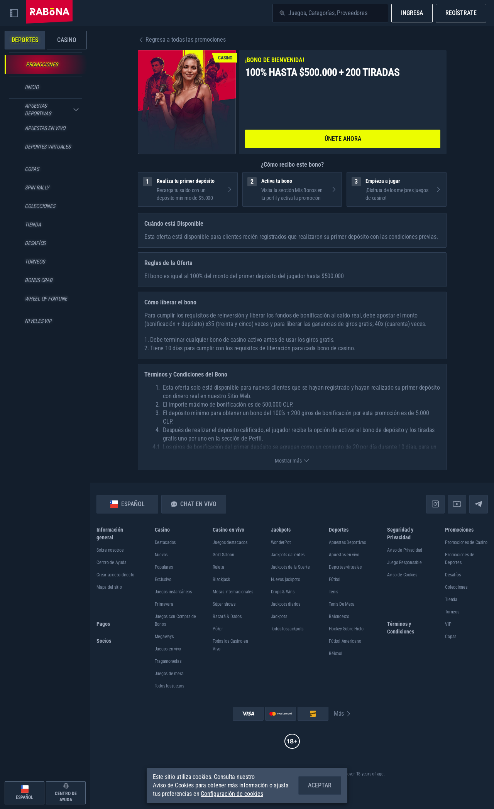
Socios (103, 641)
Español (127, 504)
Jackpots (279, 616)
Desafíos (452, 575)
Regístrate (461, 13)
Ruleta (218, 567)
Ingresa (412, 13)
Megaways (164, 636)
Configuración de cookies (232, 793)
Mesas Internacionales (233, 592)
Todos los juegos (169, 686)
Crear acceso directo (115, 575)
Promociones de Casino (466, 542)
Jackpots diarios (285, 604)
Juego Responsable (404, 562)
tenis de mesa (342, 604)
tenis (333, 592)
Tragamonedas (168, 661)
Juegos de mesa (169, 673)
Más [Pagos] (343, 713)
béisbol (335, 653)
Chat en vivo (194, 504)
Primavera (164, 604)
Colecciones (456, 587)
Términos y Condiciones (400, 628)
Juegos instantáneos (173, 592)
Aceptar (320, 785)
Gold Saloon (223, 554)
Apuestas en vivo (344, 554)
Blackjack (221, 579)
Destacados (165, 542)
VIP (448, 624)
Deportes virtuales (345, 567)
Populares (164, 567)
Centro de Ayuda (111, 562)
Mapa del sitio (109, 587)
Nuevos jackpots (285, 579)
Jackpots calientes (288, 554)
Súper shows (224, 604)
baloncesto (339, 616)
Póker (218, 629)
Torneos (452, 612)
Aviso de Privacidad (404, 550)
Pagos (103, 624)
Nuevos (161, 554)
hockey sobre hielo (346, 629)
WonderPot (281, 542)
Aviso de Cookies (402, 575)
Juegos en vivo (168, 649)
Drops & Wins (282, 592)
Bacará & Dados (227, 616)
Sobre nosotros (110, 550)
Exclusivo (163, 579)
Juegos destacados (230, 542)
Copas (450, 636)
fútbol (334, 579)
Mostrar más (292, 461)
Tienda (451, 599)
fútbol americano (345, 641)
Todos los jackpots (287, 629)
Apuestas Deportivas (347, 542)
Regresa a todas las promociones (181, 39)
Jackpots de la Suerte (290, 567)
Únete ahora (343, 138)
